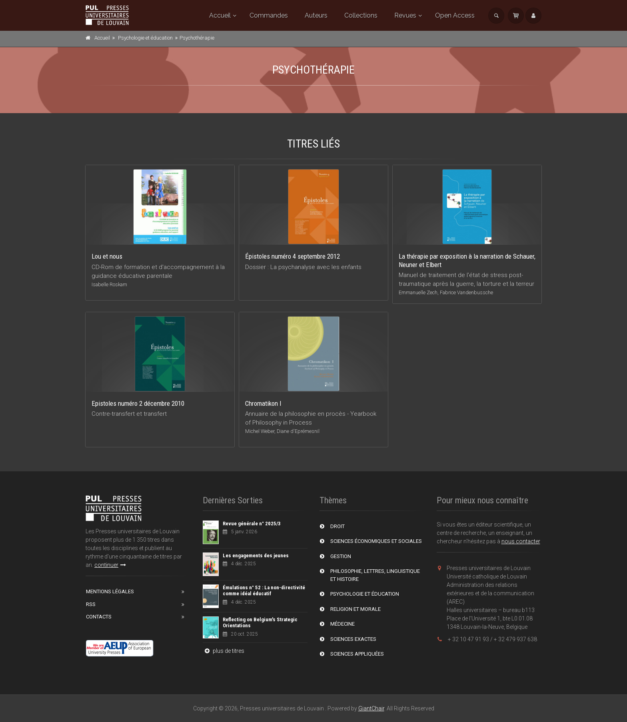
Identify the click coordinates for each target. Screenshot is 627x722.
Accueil (220, 15)
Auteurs (316, 15)
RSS (91, 604)
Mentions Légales (110, 591)
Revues (405, 15)
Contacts (99, 617)
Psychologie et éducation (145, 38)
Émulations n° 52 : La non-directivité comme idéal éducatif (264, 590)
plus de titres (223, 651)
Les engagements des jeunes (256, 555)
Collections (360, 15)
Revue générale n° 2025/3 (252, 524)
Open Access (455, 15)
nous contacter (520, 541)
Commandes (269, 15)
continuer (110, 565)
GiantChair (371, 708)
